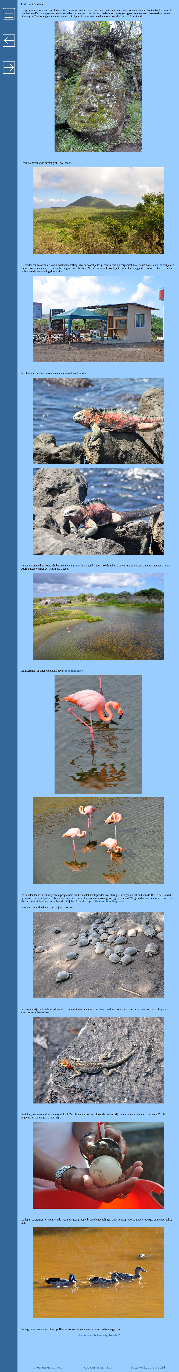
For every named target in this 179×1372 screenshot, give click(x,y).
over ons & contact (47, 1367)
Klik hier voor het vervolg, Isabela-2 (98, 1335)
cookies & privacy (97, 1367)
